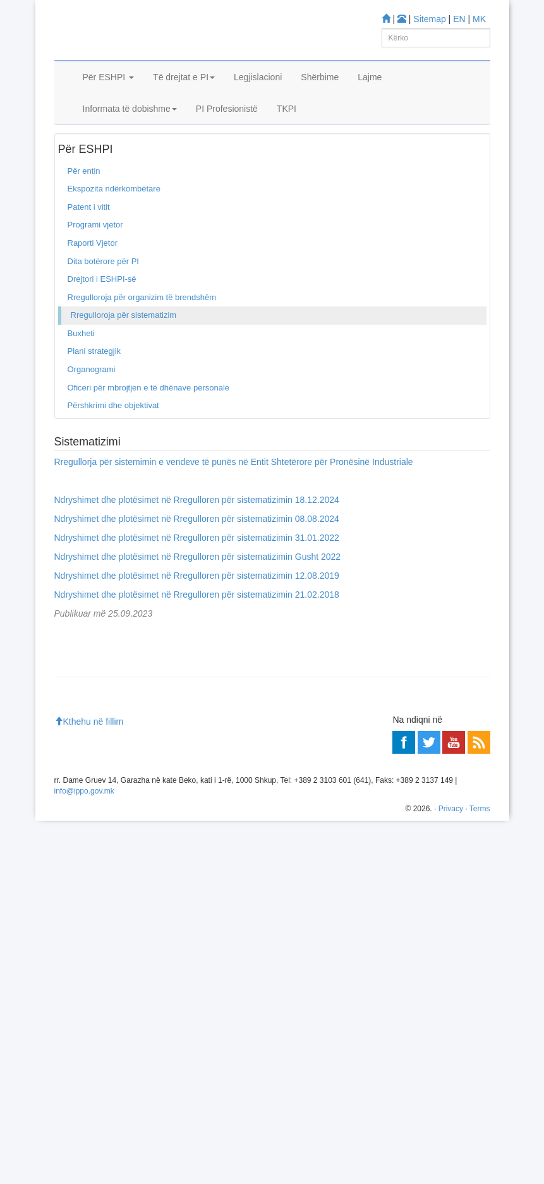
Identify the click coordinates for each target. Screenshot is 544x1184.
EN (459, 19)
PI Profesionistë (227, 124)
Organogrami (92, 407)
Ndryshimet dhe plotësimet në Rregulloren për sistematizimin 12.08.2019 (196, 613)
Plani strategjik (94, 389)
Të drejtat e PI (184, 93)
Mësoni (73, 783)
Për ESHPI (109, 93)
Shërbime (320, 93)
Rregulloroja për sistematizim (124, 353)
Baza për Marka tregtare (124, 836)
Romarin (95, 905)
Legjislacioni (258, 93)
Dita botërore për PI (103, 299)
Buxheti (81, 371)
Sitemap (429, 19)
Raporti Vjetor (93, 281)
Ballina (75, 157)
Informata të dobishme (130, 124)
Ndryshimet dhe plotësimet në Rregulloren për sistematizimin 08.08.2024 (196, 557)
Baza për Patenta (111, 820)
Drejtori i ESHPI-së (102, 317)
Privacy (450, 1172)
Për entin (112, 157)
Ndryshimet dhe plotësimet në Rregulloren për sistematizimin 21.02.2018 (196, 632)
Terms (479, 1172)
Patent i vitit (89, 245)
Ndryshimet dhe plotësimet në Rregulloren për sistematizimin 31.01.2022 (196, 576)
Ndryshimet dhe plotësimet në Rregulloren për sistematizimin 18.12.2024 (196, 538)
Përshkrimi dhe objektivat (113, 443)
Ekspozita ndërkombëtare (114, 227)
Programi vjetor (95, 263)
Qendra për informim (97, 983)
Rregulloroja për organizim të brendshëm (142, 335)
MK (479, 19)
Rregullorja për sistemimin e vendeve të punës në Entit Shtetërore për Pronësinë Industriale (233, 500)
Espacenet (99, 888)
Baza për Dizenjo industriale (131, 852)
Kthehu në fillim (89, 1085)
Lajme (370, 93)
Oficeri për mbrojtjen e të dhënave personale (149, 425)
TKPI (286, 124)
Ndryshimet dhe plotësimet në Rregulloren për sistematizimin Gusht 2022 (197, 594)
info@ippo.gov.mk (84, 1155)
